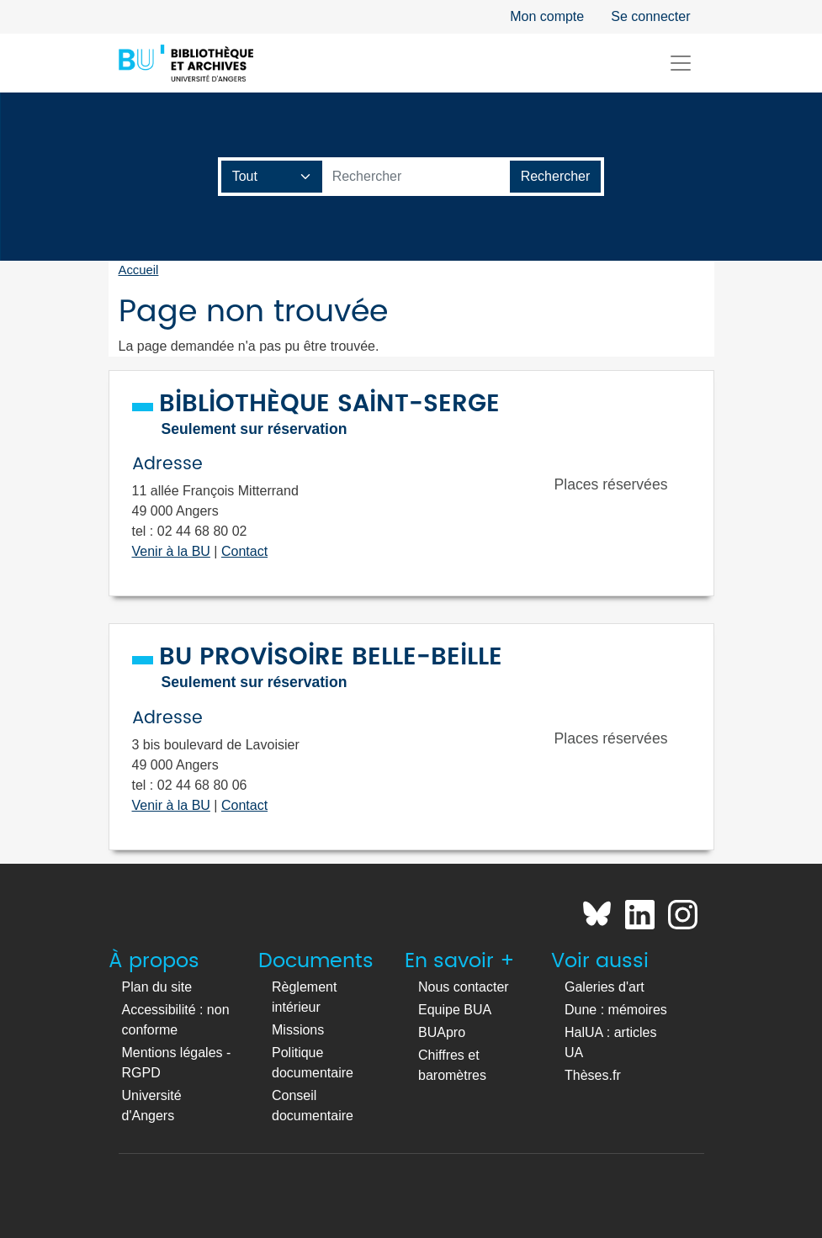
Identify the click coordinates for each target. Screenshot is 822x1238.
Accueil (139, 270)
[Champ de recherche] (272, 177)
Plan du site (157, 987)
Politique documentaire (312, 1062)
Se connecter (650, 16)
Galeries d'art (604, 987)
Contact (244, 551)
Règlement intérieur (304, 997)
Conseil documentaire (312, 1105)
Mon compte (547, 16)
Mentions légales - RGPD (176, 1062)
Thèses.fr (593, 1075)
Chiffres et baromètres (452, 1065)
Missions (298, 1030)
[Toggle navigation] (680, 63)
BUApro (441, 1032)
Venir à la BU (171, 551)
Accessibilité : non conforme (176, 1020)
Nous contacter (463, 987)
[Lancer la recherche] (556, 177)
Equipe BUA (454, 1010)
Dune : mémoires (616, 1010)
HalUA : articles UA (610, 1042)
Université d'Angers (152, 1105)
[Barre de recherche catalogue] (416, 177)
